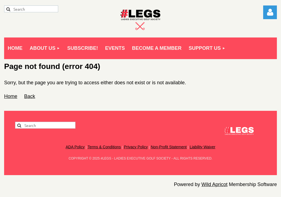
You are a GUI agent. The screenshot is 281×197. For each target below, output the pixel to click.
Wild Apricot (214, 184)
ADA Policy (75, 147)
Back (29, 96)
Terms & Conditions (104, 147)
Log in (270, 12)
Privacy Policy (136, 147)
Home (10, 96)
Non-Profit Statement (169, 147)
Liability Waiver (202, 147)
